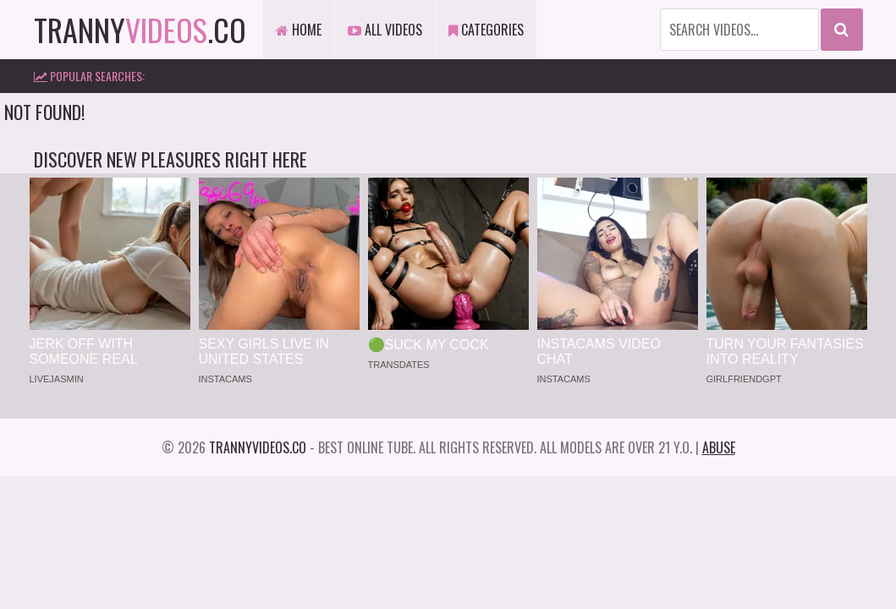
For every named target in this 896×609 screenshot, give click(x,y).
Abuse (718, 447)
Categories (486, 29)
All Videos (385, 29)
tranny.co (140, 29)
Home (299, 29)
